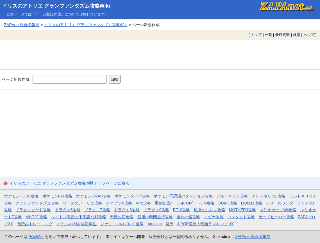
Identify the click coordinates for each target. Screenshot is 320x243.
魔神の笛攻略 (188, 217)
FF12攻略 (181, 210)
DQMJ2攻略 (251, 203)
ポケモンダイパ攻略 (132, 196)
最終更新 (282, 35)
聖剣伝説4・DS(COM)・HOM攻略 (185, 203)
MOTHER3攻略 (242, 210)
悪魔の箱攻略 (121, 217)
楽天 (169, 224)
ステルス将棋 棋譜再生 (76, 224)
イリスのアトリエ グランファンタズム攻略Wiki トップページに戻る (70, 183)
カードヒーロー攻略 (276, 217)
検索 (296, 35)
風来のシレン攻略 (209, 210)
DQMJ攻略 (227, 203)
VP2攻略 (143, 203)
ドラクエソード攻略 (33, 210)
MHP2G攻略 (36, 217)
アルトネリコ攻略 (232, 196)
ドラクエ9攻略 (156, 210)
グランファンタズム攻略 (37, 203)
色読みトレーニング (35, 224)
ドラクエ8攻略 (127, 210)
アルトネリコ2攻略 (268, 196)
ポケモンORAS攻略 (93, 196)
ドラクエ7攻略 (97, 210)
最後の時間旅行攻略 (155, 217)
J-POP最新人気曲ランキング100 (206, 224)
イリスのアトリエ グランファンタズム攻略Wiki (56, 6)
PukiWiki (36, 236)
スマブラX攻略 (119, 203)
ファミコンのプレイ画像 (122, 224)
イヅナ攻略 (214, 217)
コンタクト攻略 (241, 217)
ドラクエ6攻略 (68, 210)
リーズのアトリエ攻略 (82, 203)
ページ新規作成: (16, 79)
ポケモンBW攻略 (57, 196)
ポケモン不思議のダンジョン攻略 (183, 196)
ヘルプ (308, 35)
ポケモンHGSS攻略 (21, 196)
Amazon (154, 224)
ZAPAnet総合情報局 (21, 24)
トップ (256, 35)
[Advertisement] (160, 54)
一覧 (268, 35)
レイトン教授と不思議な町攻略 (78, 217)
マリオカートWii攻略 (278, 210)
